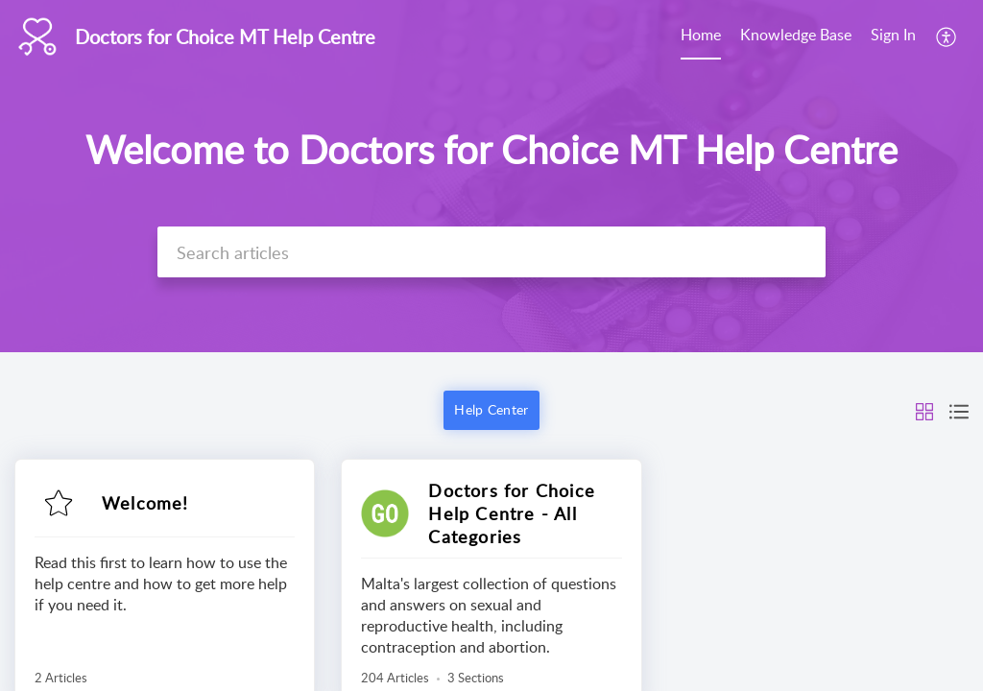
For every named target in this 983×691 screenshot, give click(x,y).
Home (701, 34)
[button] (947, 36)
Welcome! (145, 502)
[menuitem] (701, 36)
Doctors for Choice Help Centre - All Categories (511, 513)
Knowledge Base (795, 34)
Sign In (893, 34)
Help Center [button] (491, 409)
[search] (491, 251)
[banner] (491, 176)
